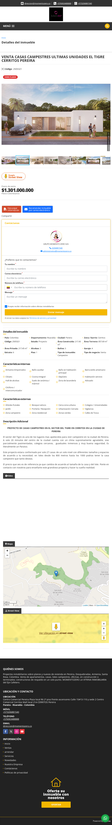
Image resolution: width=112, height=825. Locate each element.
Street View (14, 176)
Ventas (8, 747)
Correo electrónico (14, 273)
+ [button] (7, 551)
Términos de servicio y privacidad (42, 318)
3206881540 (57, 248)
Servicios (9, 756)
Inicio (4, 38)
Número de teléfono (14, 283)
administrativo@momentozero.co (57, 251)
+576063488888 (64, 3)
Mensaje (9, 292)
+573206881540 (85, 3)
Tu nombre (10, 264)
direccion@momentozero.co (37, 3)
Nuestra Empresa (14, 764)
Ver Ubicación (47, 633)
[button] (107, 76)
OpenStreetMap (102, 605)
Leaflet (85, 605)
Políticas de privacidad (16, 772)
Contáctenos (11, 768)
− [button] (7, 555)
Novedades (10, 760)
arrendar (9, 751)
